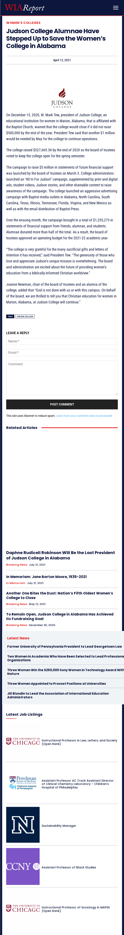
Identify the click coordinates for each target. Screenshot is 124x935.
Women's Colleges (23, 22)
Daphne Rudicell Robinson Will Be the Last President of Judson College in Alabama (60, 555)
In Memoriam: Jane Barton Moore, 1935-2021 (46, 576)
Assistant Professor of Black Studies (69, 867)
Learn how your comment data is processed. (84, 415)
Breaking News (16, 564)
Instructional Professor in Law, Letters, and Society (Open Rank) (79, 742)
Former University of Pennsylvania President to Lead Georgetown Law (64, 646)
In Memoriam (15, 583)
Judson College (25, 316)
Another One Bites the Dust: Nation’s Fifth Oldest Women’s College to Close (59, 595)
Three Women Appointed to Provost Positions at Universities (56, 683)
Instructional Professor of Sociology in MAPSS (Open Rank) (76, 909)
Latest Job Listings (24, 714)
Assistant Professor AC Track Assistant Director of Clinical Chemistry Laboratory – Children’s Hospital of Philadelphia (78, 784)
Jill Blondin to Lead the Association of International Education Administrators (58, 695)
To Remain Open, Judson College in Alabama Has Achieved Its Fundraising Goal (59, 616)
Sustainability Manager (59, 826)
